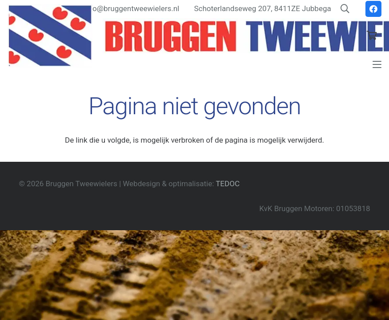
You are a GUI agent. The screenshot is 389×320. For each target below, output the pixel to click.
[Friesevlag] (50, 36)
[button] (376, 64)
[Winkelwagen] (371, 35)
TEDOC (228, 183)
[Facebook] (373, 9)
